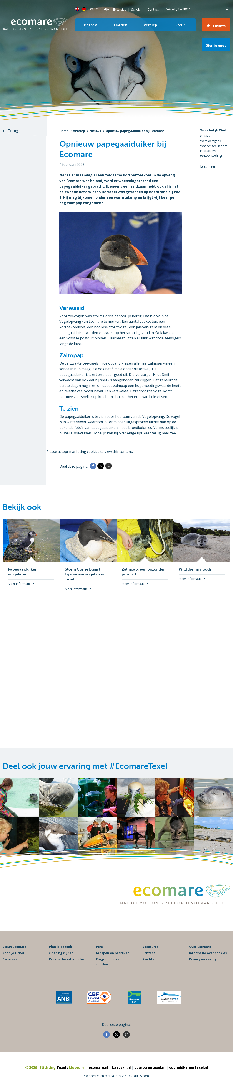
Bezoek (90, 25)
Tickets (219, 25)
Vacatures (150, 947)
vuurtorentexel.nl (150, 1067)
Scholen (136, 9)
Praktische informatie (66, 959)
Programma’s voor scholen (110, 961)
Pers (99, 947)
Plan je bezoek (60, 947)
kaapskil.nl (121, 1067)
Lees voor (98, 9)
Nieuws (95, 131)
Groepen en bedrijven (112, 953)
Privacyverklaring (202, 959)
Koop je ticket (14, 953)
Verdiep (150, 25)
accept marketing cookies (78, 451)
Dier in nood (216, 45)
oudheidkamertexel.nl (188, 1067)
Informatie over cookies (208, 953)
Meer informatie (19, 584)
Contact (153, 9)
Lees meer (207, 166)
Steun (180, 25)
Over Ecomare (200, 947)
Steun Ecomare (14, 947)
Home (63, 131)
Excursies (119, 9)
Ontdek (120, 25)
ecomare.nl (98, 1067)
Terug (13, 130)
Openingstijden (61, 953)
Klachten (149, 959)
